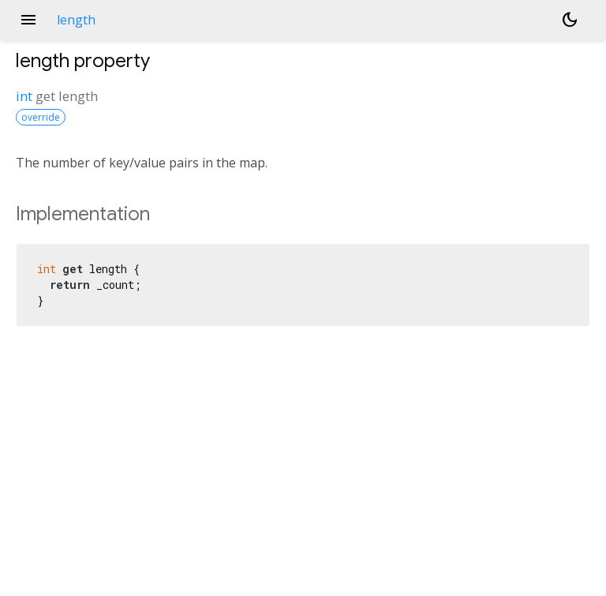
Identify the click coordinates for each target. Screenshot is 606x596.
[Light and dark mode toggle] (569, 19)
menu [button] (28, 19)
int (24, 96)
